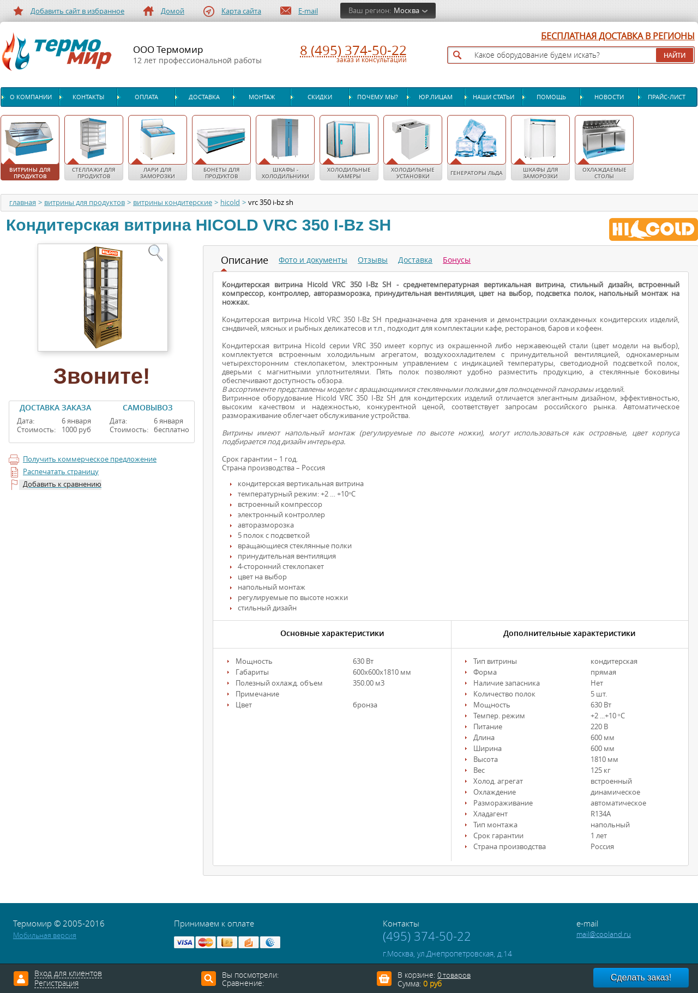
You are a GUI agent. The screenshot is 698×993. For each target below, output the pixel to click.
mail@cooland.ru (603, 934)
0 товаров (454, 975)
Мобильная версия (44, 935)
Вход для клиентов (68, 974)
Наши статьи (493, 97)
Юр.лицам (436, 97)
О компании (31, 97)
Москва (406, 10)
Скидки (320, 97)
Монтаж (262, 97)
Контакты (88, 97)
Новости (609, 97)
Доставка (204, 97)
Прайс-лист (666, 97)
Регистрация (56, 983)
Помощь (551, 97)
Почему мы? (377, 97)
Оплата (146, 97)
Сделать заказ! (641, 977)
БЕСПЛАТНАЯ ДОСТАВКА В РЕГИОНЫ (618, 36)
